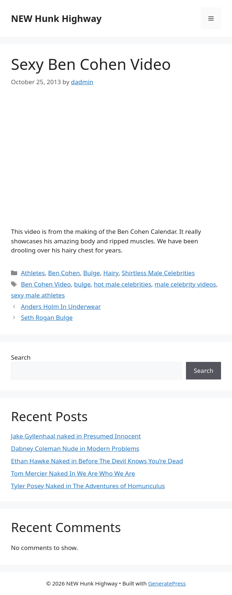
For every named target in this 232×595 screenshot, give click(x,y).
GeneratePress (167, 583)
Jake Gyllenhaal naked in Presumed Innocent (76, 436)
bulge (82, 284)
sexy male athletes (38, 295)
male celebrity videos (185, 284)
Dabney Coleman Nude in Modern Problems (75, 448)
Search (21, 357)
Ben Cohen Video (46, 284)
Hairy (111, 273)
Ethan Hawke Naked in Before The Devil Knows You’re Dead (97, 461)
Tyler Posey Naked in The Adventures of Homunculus (88, 486)
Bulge (91, 273)
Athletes (33, 273)
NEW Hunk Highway (56, 18)
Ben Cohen (64, 273)
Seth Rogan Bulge (47, 317)
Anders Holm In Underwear (61, 306)
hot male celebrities (122, 284)
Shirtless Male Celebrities (158, 273)
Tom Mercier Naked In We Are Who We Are (73, 473)
